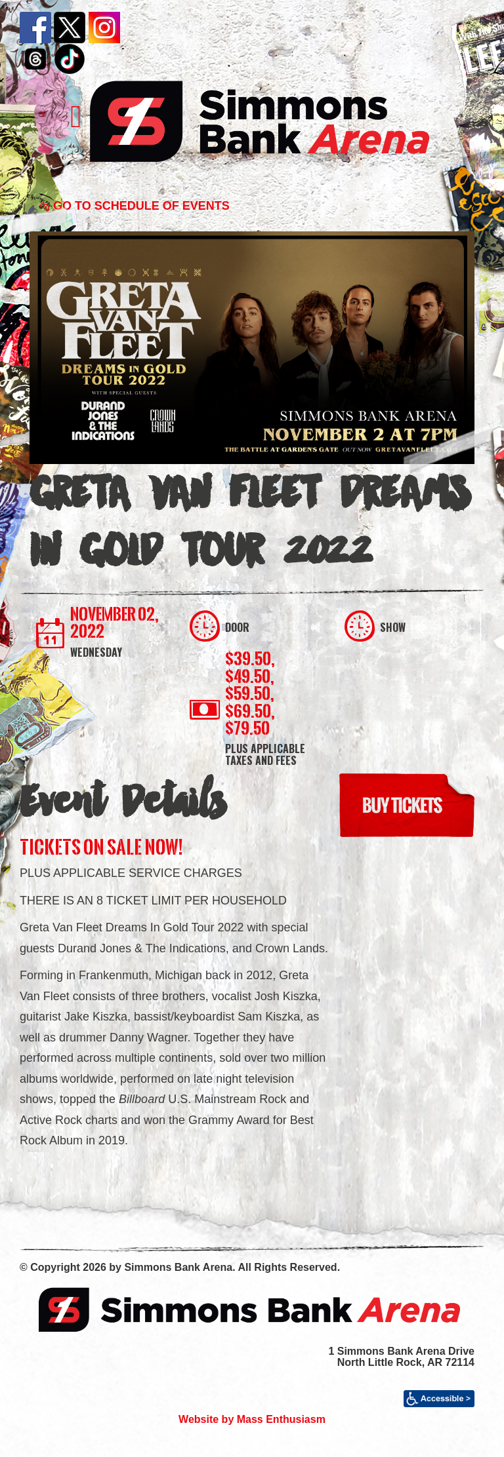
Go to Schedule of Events (134, 205)
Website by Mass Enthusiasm (252, 1419)
